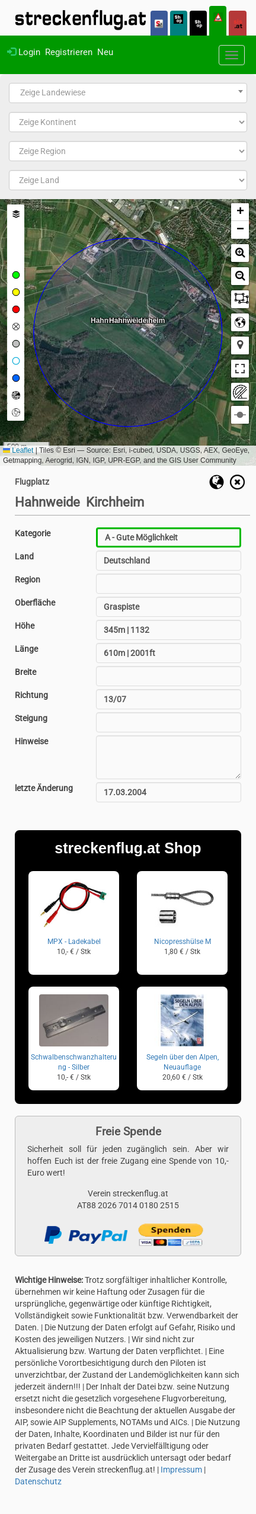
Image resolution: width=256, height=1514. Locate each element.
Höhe (24, 625)
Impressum (181, 1469)
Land (24, 556)
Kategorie (32, 533)
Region (27, 579)
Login (23, 52)
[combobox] (128, 93)
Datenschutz (38, 1481)
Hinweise (31, 741)
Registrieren (68, 52)
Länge (26, 649)
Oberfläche (35, 602)
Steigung (31, 718)
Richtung (31, 695)
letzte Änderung (44, 788)
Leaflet (18, 450)
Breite (25, 672)
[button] (240, 212)
